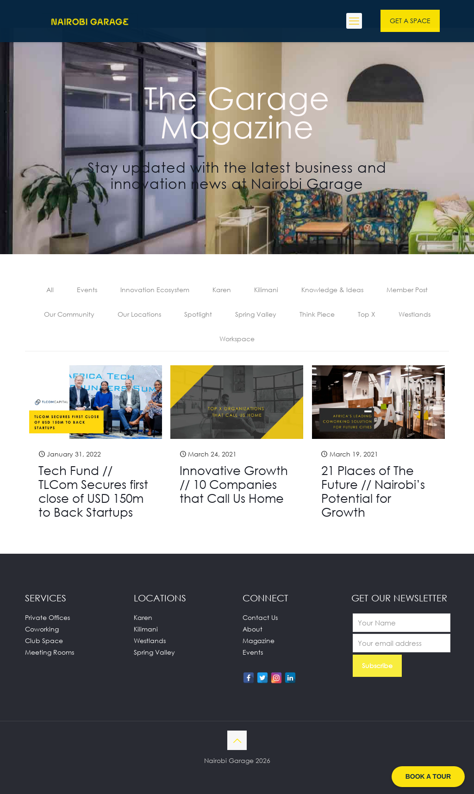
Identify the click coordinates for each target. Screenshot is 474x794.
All (50, 290)
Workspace (237, 339)
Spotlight (198, 314)
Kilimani (266, 290)
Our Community (69, 314)
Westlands (414, 314)
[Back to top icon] (237, 740)
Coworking (42, 629)
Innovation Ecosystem (154, 290)
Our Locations (139, 314)
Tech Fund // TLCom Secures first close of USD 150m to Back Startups (93, 491)
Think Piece (317, 314)
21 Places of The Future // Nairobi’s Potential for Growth (373, 491)
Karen (221, 290)
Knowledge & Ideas (332, 290)
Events (87, 290)
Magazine (258, 640)
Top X (366, 314)
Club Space (44, 640)
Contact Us (260, 617)
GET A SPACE (410, 21)
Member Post (407, 290)
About (252, 629)
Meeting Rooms (49, 652)
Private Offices (47, 617)
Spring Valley (255, 314)
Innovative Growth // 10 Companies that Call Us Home (234, 484)
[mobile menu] (354, 21)
